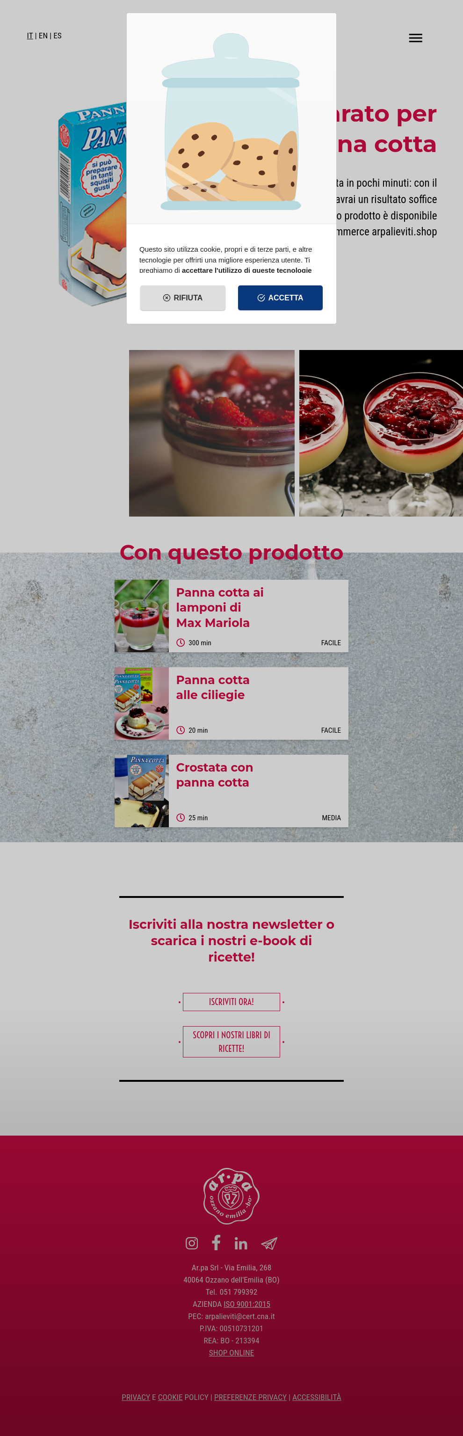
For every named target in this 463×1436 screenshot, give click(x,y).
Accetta (280, 298)
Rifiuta (183, 298)
